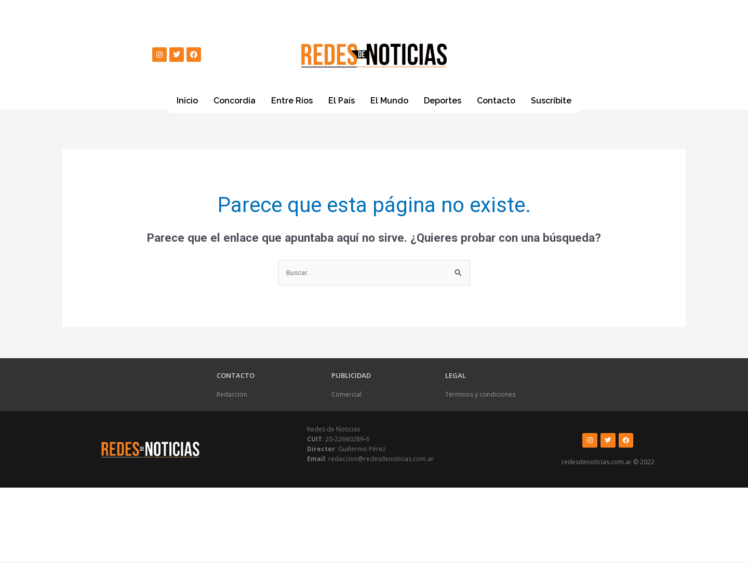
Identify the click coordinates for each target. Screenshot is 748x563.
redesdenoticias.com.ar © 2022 (608, 463)
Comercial (346, 395)
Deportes (442, 101)
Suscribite (551, 100)
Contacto (496, 101)
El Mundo (389, 101)
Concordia (234, 101)
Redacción (232, 395)
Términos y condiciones (480, 395)
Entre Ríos (292, 101)
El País (341, 101)
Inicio (187, 101)
